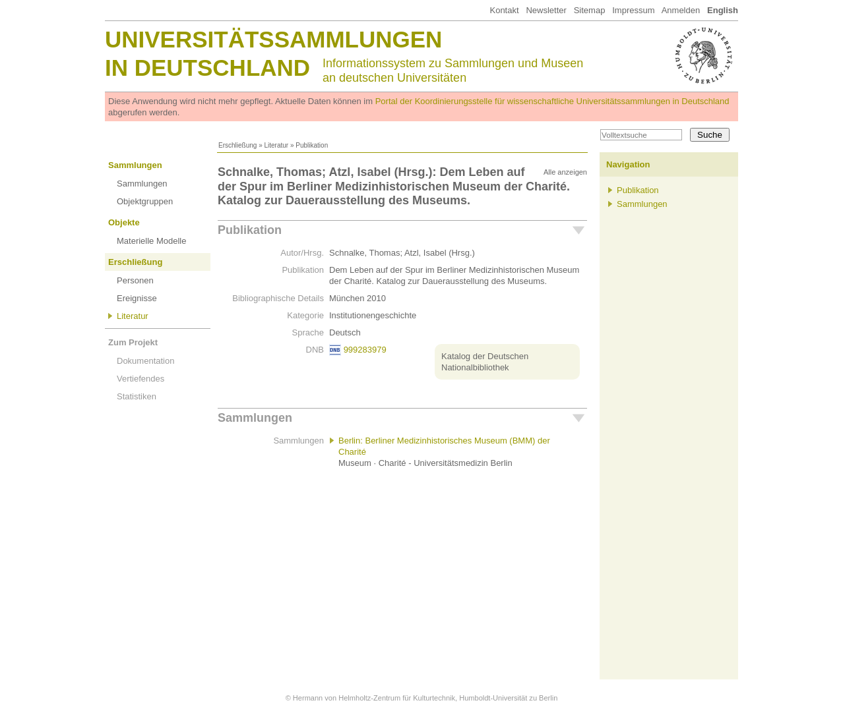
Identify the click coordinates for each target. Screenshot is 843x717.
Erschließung (237, 145)
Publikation (250, 230)
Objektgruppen (145, 201)
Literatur (276, 145)
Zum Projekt (133, 342)
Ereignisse (137, 298)
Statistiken (136, 396)
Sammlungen (135, 165)
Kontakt (503, 10)
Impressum (633, 10)
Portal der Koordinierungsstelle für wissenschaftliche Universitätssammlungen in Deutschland (552, 101)
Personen (135, 280)
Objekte (124, 222)
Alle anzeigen (565, 172)
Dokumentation (145, 361)
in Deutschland (207, 67)
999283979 (365, 350)
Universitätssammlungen (273, 39)
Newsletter (546, 10)
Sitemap (590, 10)
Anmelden (681, 10)
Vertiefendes (140, 379)
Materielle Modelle (152, 241)
